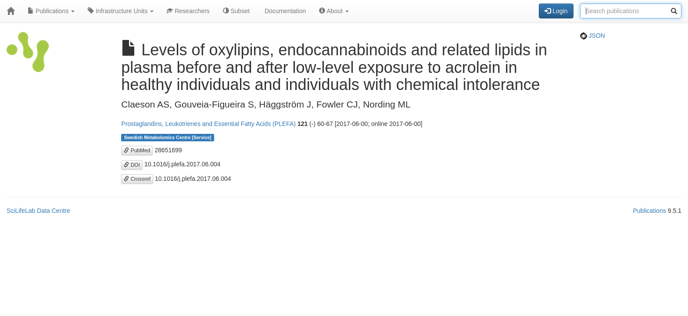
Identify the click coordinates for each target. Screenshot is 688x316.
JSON (592, 35)
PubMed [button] (137, 150)
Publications (51, 10)
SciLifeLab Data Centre (38, 210)
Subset (236, 10)
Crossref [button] (137, 179)
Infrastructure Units (121, 10)
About (334, 10)
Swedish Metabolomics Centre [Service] (167, 137)
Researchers (188, 10)
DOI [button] (132, 165)
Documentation (284, 10)
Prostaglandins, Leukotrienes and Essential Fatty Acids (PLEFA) (208, 123)
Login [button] (556, 10)
